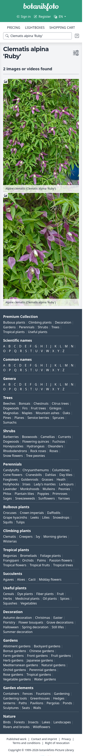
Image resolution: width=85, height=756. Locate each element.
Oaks (66, 413)
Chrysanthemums (35, 470)
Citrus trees (60, 403)
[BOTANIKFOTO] (41, 7)
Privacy (66, 739)
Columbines (61, 470)
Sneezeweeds (25, 498)
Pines (7, 417)
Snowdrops (61, 517)
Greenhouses (40, 698)
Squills (8, 522)
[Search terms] (37, 35)
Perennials (26, 327)
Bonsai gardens (14, 651)
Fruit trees (38, 408)
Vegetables (29, 603)
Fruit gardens (61, 655)
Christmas (42, 617)
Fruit (60, 594)
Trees (55, 327)
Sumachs (10, 422)
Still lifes (58, 627)
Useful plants (37, 332)
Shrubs (43, 327)
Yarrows (64, 498)
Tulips (20, 522)
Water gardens (45, 679)
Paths (23, 703)
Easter (58, 617)
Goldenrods (29, 479)
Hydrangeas (36, 446)
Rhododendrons (15, 451)
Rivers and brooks (16, 727)
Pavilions (36, 703)
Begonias (10, 555)
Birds (7, 722)
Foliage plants (50, 555)
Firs (25, 408)
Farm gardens (13, 655)
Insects (33, 722)
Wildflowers (41, 727)
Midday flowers (50, 579)
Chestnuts (41, 403)
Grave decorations (59, 622)
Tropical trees (63, 565)
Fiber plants (45, 594)
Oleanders (55, 446)
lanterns (9, 703)
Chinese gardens (41, 651)
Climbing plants (40, 322)
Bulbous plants (14, 322)
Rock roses (38, 451)
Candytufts (11, 470)
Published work (16, 739)
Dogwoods (11, 408)
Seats (26, 708)
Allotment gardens (16, 646)
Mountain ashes (47, 413)
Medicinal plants (27, 598)
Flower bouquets (30, 622)
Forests (19, 722)
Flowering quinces (35, 441)
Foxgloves (10, 479)
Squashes (10, 603)
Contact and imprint (44, 739)
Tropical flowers (14, 565)
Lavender (10, 489)
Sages (7, 498)
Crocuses (10, 513)
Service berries (38, 417)
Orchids (28, 560)
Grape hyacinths (15, 517)
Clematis (9, 536)
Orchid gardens (14, 670)
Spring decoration (35, 627)
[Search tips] (77, 36)
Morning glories (55, 536)
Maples (27, 413)
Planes (19, 417)
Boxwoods (29, 437)
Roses (53, 451)
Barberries (11, 437)
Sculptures (11, 708)
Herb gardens (13, 660)
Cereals (8, 594)
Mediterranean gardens (20, 665)
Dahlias (50, 475)
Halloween (11, 627)
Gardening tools (15, 698)
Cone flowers (12, 475)
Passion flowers (60, 560)
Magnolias (10, 413)
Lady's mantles (45, 484)
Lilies (45, 517)
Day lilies (65, 475)
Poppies (43, 493)
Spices (64, 598)
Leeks (34, 517)
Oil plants (50, 598)
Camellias (48, 437)
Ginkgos (55, 408)
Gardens (9, 327)
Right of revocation (57, 743)
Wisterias (10, 541)
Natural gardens (53, 665)
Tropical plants (14, 332)
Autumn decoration (17, 617)
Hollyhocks (11, 484)
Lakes (46, 722)
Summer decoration (17, 632)
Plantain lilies (24, 493)
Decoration (63, 322)
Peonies (64, 489)
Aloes (21, 579)
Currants (64, 437)
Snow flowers (13, 455)
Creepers (26, 536)
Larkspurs (66, 484)
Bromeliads (28, 555)
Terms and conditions (26, 743)
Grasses (47, 479)
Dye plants (25, 594)
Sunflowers (46, 498)
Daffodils (53, 513)
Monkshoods (29, 489)
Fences (28, 693)
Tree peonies (35, 455)
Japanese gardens (40, 660)
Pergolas (53, 703)
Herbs (7, 598)
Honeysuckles (13, 446)
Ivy (38, 536)
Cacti (32, 579)
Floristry (9, 622)
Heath (61, 479)
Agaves (8, 579)
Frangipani (11, 560)
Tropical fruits (40, 565)
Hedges (58, 698)
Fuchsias (58, 441)
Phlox (7, 493)
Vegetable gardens (17, 679)
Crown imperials (32, 513)
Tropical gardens (39, 674)
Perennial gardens (42, 670)
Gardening (62, 693)
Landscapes (62, 722)
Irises (26, 484)
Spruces (58, 417)
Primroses (60, 493)
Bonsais (24, 403)
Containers (11, 693)
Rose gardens (13, 674)
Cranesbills (34, 475)
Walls (37, 708)
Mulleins (49, 489)
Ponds (67, 703)
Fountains (43, 693)
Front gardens (37, 655)
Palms (41, 560)
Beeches (9, 403)
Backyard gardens (47, 646)
